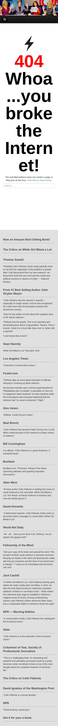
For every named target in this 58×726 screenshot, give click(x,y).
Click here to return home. (39, 180)
